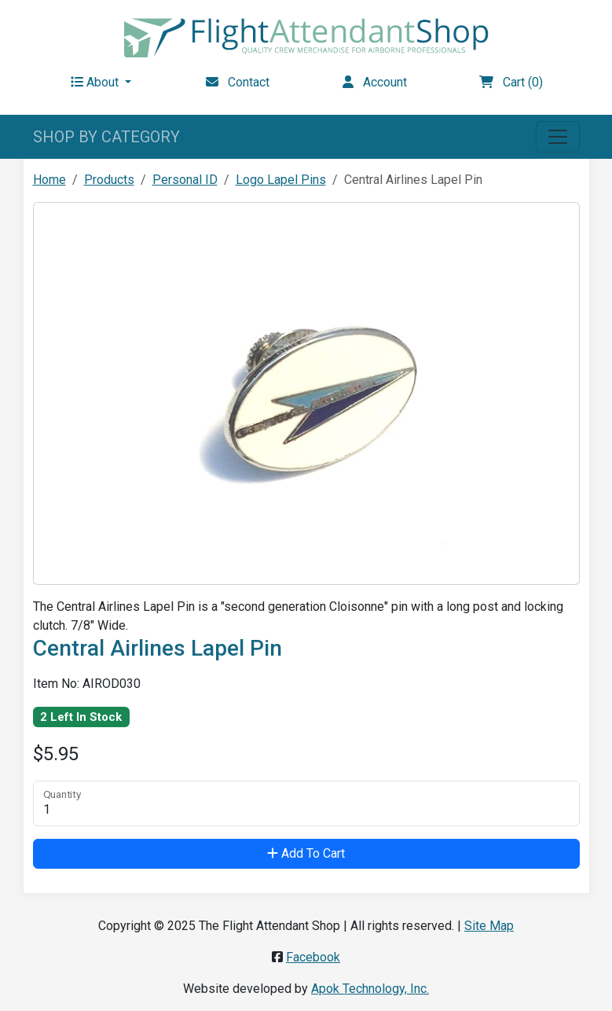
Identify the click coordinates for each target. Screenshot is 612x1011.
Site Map (489, 925)
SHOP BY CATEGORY (106, 136)
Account (375, 82)
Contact (237, 82)
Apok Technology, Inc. (370, 988)
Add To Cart (306, 853)
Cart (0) (511, 82)
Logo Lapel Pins (281, 179)
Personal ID (185, 179)
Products (109, 179)
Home (49, 179)
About (96, 82)
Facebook (313, 957)
